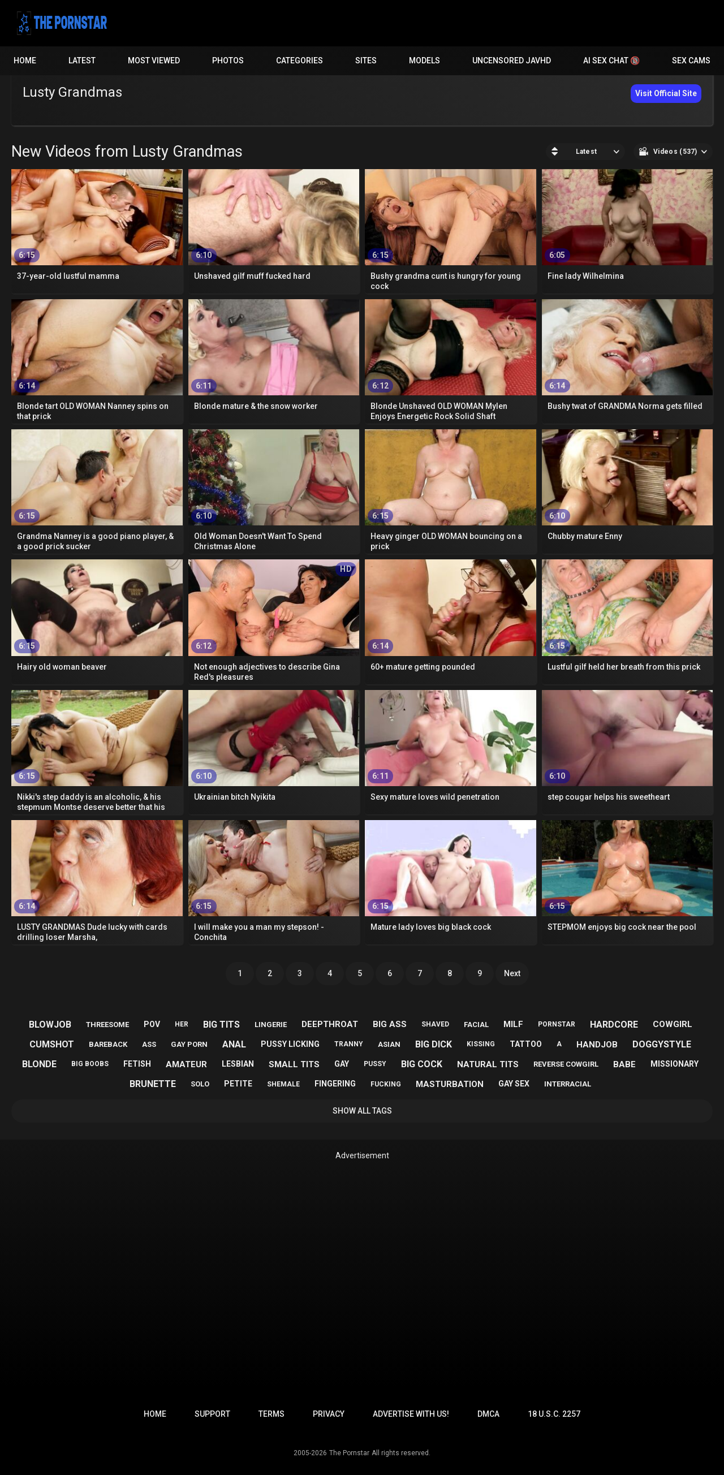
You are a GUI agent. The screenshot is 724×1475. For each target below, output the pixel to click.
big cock (421, 1064)
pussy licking (290, 1044)
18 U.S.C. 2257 (554, 1413)
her (181, 1024)
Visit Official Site (666, 93)
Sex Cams (691, 60)
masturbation (450, 1084)
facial (476, 1024)
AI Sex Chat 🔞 (611, 60)
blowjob (50, 1024)
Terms (271, 1413)
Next (512, 973)
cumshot (51, 1044)
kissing (481, 1044)
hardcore (614, 1024)
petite (238, 1083)
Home (25, 60)
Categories (299, 60)
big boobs (90, 1064)
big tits (221, 1024)
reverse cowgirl (565, 1064)
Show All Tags (362, 1110)
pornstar (556, 1024)
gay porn (189, 1044)
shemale (283, 1084)
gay (341, 1063)
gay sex (513, 1083)
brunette (153, 1084)
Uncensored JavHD (511, 60)
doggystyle (661, 1044)
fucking (385, 1084)
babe (624, 1064)
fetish (137, 1063)
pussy (375, 1064)
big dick (433, 1044)
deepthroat (329, 1024)
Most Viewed (154, 60)
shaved (435, 1024)
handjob (597, 1045)
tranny (348, 1044)
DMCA (488, 1413)
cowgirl (672, 1024)
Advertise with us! (411, 1413)
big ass (390, 1024)
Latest (82, 60)
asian (389, 1044)
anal (234, 1044)
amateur (186, 1064)
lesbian (238, 1063)
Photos (228, 60)
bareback (108, 1044)
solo (200, 1084)
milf (513, 1024)
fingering (335, 1083)
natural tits (488, 1064)
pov (152, 1024)
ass (149, 1044)
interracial (567, 1084)
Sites (366, 60)
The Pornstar (349, 1453)
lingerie (271, 1024)
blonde (39, 1064)
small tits (294, 1064)
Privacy (328, 1413)
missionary (674, 1063)
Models (424, 60)
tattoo (526, 1044)
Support (212, 1413)
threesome (107, 1024)
